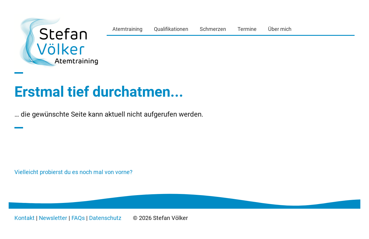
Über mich (279, 29)
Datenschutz (105, 217)
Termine (247, 29)
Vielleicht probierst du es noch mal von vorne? (73, 172)
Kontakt (24, 217)
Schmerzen (213, 29)
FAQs (78, 217)
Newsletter (53, 217)
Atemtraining (127, 29)
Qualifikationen (171, 29)
